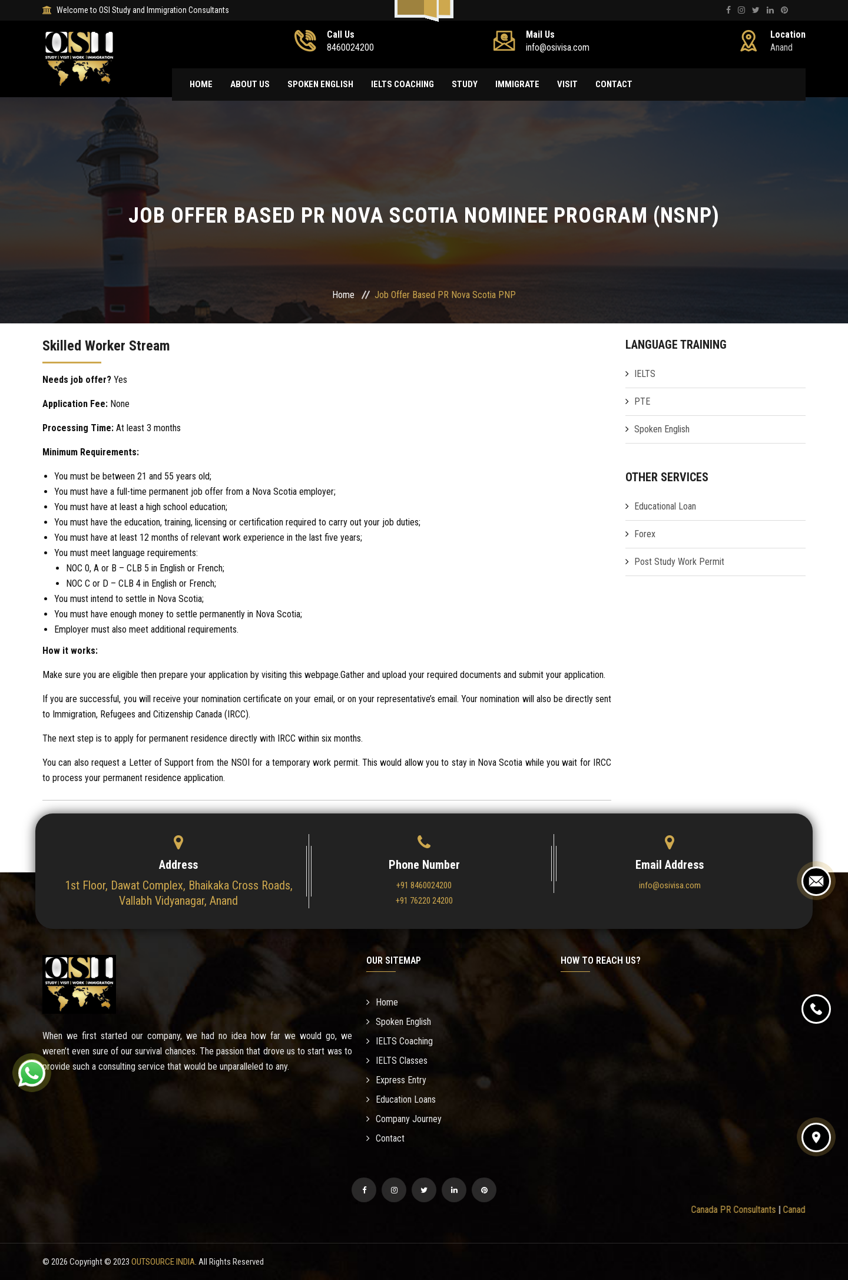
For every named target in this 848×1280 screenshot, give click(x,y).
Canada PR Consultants (742, 1209)
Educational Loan (665, 506)
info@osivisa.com (670, 885)
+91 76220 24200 (424, 900)
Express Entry (396, 1080)
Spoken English (320, 84)
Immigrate (517, 84)
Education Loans (401, 1099)
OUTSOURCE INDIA (163, 1261)
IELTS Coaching (402, 84)
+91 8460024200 (424, 885)
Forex (644, 534)
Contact (613, 84)
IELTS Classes (397, 1060)
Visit (567, 84)
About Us (250, 84)
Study (465, 84)
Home (201, 84)
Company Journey (404, 1118)
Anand (781, 47)
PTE (642, 401)
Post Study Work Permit (679, 561)
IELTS (644, 373)
